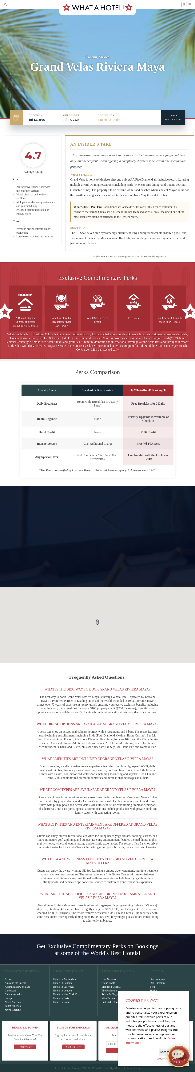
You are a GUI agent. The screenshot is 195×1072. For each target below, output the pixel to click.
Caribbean (10, 990)
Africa (8, 979)
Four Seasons (108, 979)
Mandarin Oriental (111, 986)
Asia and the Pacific (15, 983)
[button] (97, 622)
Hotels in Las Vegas (63, 986)
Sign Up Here (73, 1046)
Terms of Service (62, 1068)
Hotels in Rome (61, 1002)
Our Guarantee (158, 983)
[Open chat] (179, 1056)
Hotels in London (62, 990)
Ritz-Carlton (108, 998)
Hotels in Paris (61, 998)
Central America (13, 994)
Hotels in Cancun (62, 983)
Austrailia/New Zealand (17, 986)
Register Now (25, 1046)
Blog (152, 986)
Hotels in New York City (66, 994)
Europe (8, 998)
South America (13, 1005)
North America (13, 1002)
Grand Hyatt (108, 983)
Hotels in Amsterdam (64, 979)
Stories (153, 990)
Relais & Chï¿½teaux (112, 994)
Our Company (157, 979)
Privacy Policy (133, 1068)
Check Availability (173, 117)
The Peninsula (109, 990)
